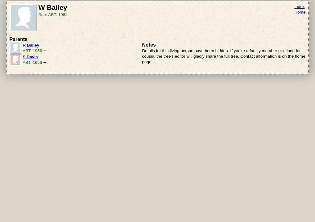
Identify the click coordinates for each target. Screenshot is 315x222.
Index (299, 6)
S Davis (30, 57)
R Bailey (31, 45)
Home (299, 12)
